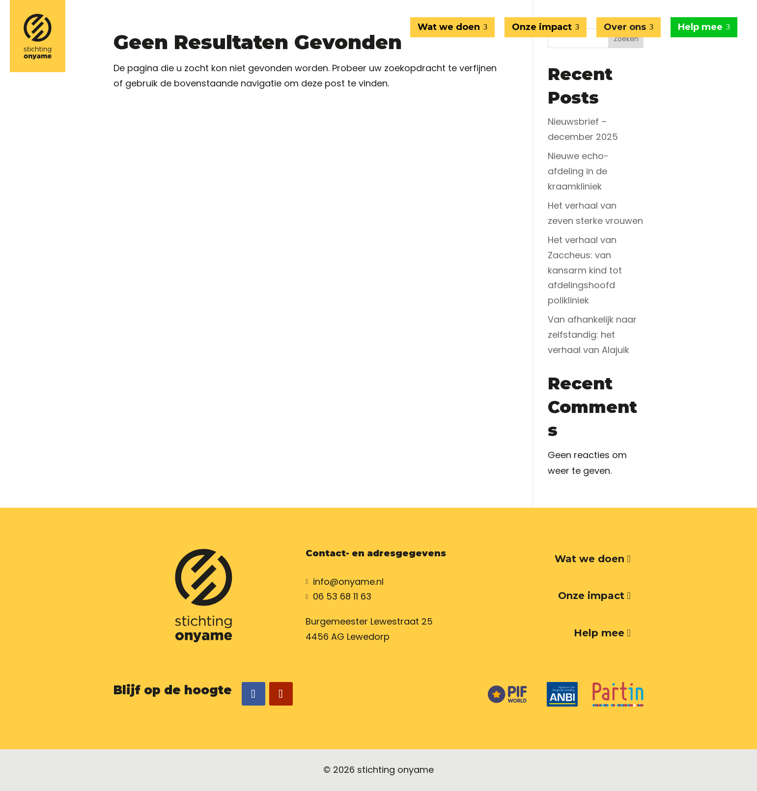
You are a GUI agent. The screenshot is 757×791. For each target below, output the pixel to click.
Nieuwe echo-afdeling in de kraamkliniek (578, 171)
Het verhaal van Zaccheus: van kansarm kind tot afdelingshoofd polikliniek (585, 270)
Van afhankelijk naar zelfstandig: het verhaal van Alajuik (592, 334)
